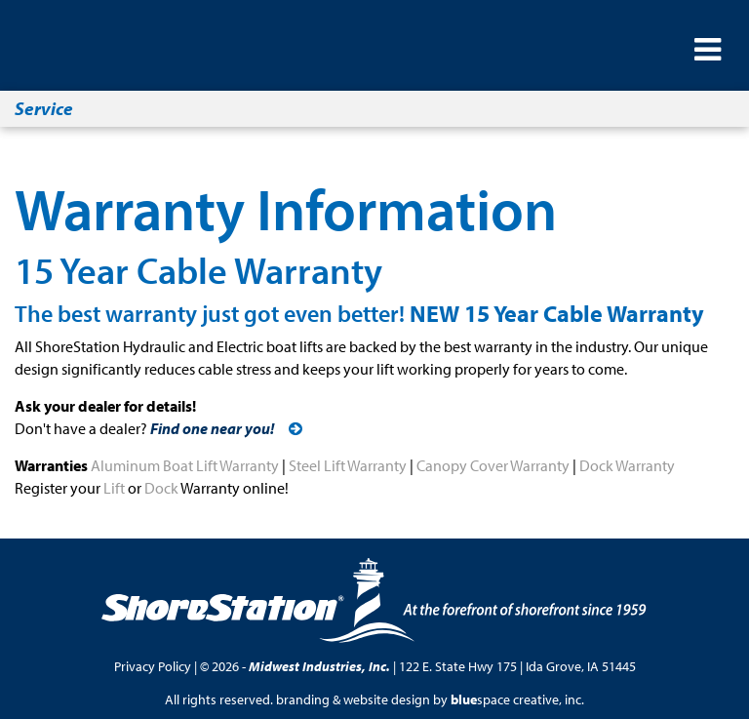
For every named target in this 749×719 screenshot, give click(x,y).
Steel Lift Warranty (348, 465)
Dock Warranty (627, 465)
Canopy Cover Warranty (493, 465)
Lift (114, 488)
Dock (161, 488)
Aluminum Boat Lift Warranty (185, 465)
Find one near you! (212, 428)
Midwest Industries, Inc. (319, 666)
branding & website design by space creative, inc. (430, 699)
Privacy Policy (152, 666)
